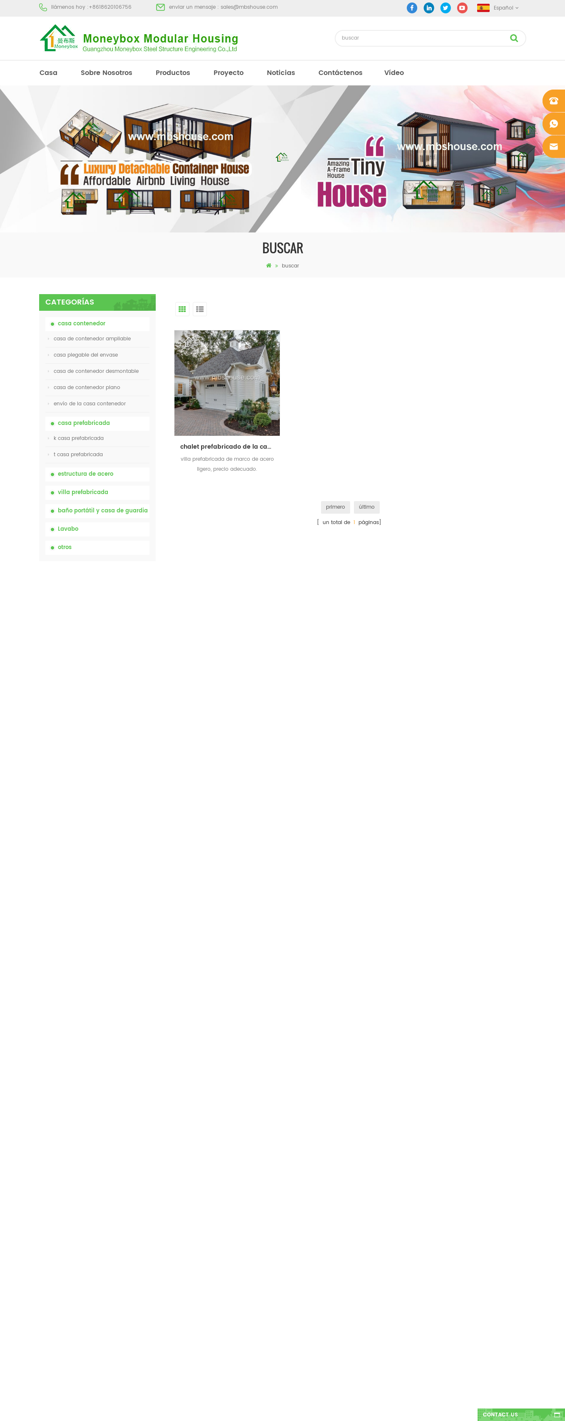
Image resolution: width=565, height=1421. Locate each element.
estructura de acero (85, 474)
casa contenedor (81, 324)
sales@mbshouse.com (249, 7)
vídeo (394, 72)
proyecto (229, 72)
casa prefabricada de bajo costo (319, 1209)
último (367, 507)
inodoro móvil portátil (305, 1224)
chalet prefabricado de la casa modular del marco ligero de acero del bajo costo (230, 447)
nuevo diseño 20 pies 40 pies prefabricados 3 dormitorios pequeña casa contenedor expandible (117, 839)
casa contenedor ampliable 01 (315, 1284)
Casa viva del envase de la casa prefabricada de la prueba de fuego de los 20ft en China (118, 747)
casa (48, 72)
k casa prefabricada (76, 438)
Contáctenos (341, 72)
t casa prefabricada (75, 455)
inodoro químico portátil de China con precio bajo (118, 608)
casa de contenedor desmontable (93, 371)
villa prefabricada (83, 492)
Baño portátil (294, 1164)
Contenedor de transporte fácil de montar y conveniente (116, 793)
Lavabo (68, 529)
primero (335, 507)
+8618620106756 (110, 7)
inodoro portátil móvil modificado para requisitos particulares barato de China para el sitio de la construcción (118, 655)
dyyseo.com (411, 1407)
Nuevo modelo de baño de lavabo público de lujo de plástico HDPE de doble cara (117, 886)
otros (65, 547)
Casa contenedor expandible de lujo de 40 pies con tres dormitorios (115, 932)
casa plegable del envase (83, 355)
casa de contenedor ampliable (89, 339)
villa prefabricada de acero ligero (319, 1254)
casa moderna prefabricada (313, 1179)
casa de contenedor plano (84, 388)
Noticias (281, 72)
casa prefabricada (84, 423)
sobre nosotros (106, 72)
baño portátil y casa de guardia (103, 511)
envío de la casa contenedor (87, 404)
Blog (44, 1224)
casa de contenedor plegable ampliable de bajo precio (112, 701)
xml (43, 1254)
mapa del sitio (57, 1239)
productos (173, 72)
